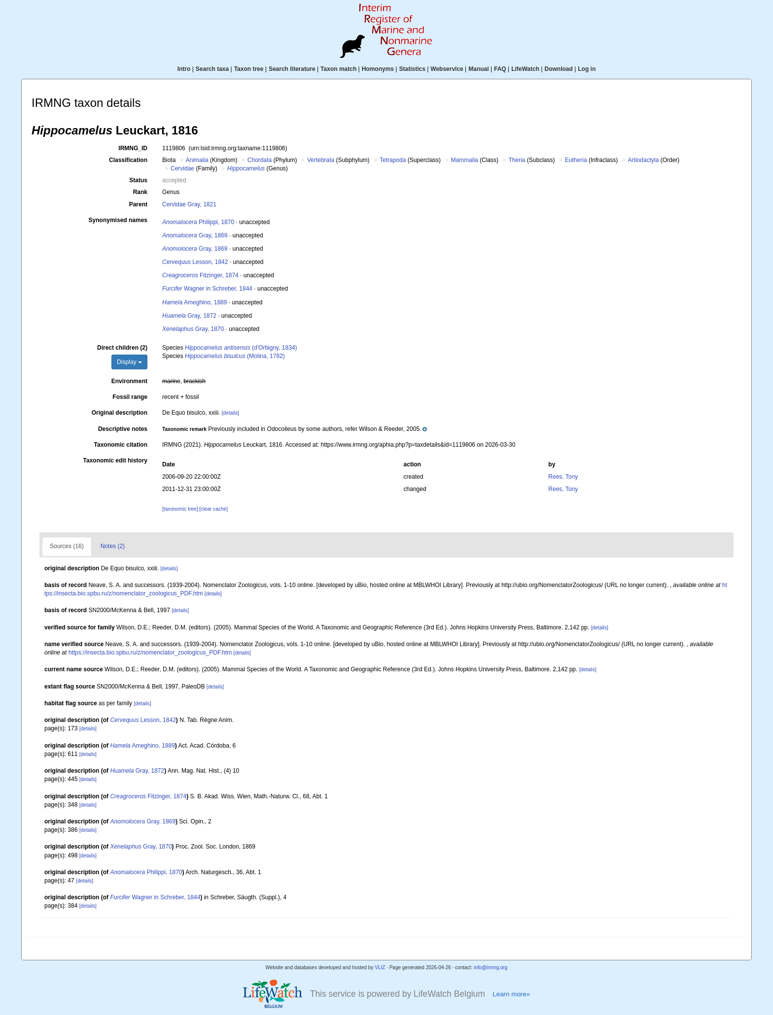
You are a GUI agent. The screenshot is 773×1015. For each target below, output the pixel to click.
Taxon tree (249, 68)
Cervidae (182, 168)
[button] (294, 429)
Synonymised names (118, 220)
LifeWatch (525, 68)
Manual (478, 68)
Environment (129, 381)
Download (559, 68)
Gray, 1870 (193, 329)
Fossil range (129, 396)
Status (138, 180)
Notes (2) (113, 546)
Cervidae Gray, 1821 (189, 204)
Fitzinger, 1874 (200, 275)
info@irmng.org (491, 967)
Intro (184, 68)
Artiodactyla (643, 160)
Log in (587, 68)
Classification (128, 160)
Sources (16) (67, 546)
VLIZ (380, 967)
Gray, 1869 (195, 235)
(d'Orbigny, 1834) (241, 347)
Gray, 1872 (189, 315)
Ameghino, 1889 (194, 302)
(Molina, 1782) (235, 356)
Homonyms (378, 68)
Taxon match (338, 68)
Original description (119, 412)
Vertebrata (320, 160)
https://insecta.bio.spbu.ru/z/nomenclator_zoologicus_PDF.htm (150, 652)
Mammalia (464, 160)
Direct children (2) (122, 347)
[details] (230, 413)
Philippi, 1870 (198, 222)
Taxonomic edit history (115, 460)
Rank (140, 192)
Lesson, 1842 (195, 262)
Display (129, 362)
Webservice (446, 68)
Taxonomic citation (120, 444)
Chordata (259, 160)
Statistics (412, 68)
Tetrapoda (393, 160)
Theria (516, 160)
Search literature (292, 68)
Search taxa (212, 68)
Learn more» (511, 994)
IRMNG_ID (132, 148)
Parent (138, 204)
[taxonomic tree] (180, 509)
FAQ (500, 68)
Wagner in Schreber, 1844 (207, 288)
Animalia (197, 160)
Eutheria (576, 160)
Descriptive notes (122, 429)
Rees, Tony (563, 476)
